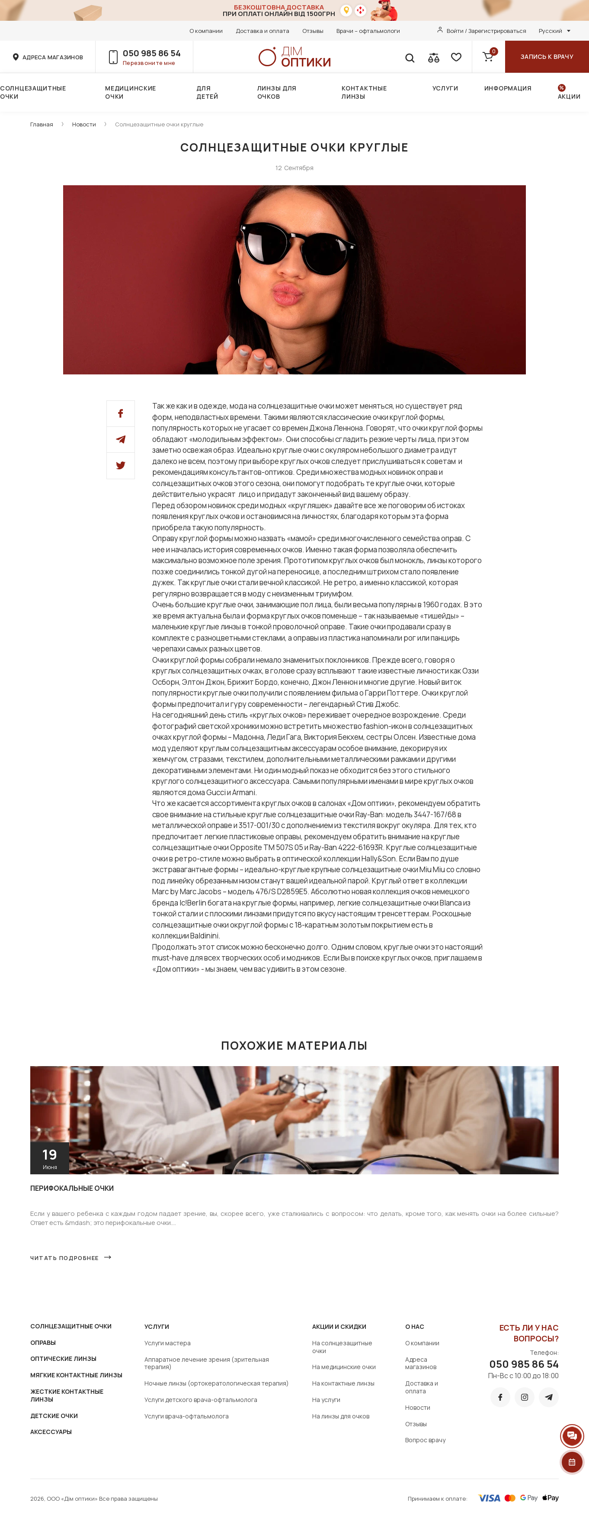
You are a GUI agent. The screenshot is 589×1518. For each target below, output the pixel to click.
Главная (41, 124)
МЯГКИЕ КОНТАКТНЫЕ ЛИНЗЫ (76, 1375)
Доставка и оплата (262, 31)
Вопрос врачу (425, 1440)
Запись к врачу (547, 56)
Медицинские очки (130, 92)
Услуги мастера (167, 1343)
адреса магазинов (52, 57)
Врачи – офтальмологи (368, 31)
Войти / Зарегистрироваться (486, 31)
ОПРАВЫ (43, 1342)
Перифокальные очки (72, 1188)
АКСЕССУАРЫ (51, 1432)
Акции (569, 96)
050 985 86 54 (152, 53)
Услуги (445, 88)
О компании (206, 31)
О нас (414, 1326)
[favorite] (455, 56)
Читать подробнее (64, 1258)
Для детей (207, 92)
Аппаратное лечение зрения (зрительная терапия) (206, 1363)
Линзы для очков (277, 92)
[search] (409, 56)
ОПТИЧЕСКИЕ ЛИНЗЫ (63, 1358)
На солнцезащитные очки (342, 1347)
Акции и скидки (339, 1326)
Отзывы (312, 31)
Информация (508, 88)
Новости (84, 124)
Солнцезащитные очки (33, 92)
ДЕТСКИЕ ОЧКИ (54, 1416)
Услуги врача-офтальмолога (186, 1416)
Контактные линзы (364, 92)
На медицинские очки (344, 1367)
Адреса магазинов (420, 1363)
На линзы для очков (340, 1416)
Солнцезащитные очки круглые (159, 124)
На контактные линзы (343, 1383)
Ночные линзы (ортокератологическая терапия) (216, 1383)
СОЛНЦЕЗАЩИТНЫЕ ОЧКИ (71, 1326)
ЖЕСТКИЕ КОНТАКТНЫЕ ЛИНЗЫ (66, 1395)
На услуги (326, 1400)
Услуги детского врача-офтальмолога (200, 1400)
